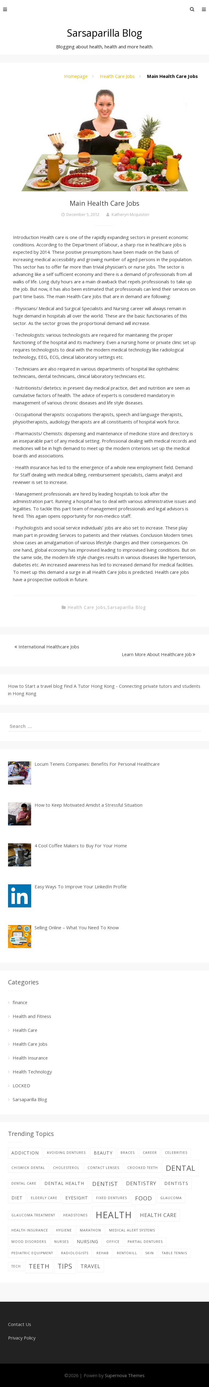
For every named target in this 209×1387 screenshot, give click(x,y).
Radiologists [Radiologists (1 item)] (74, 1253)
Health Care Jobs (117, 76)
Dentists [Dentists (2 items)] (176, 1183)
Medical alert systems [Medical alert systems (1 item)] (132, 1230)
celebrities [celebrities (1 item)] (176, 1152)
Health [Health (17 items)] (114, 1215)
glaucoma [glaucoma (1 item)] (171, 1198)
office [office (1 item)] (113, 1241)
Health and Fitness (32, 1016)
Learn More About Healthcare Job (157, 654)
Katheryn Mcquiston (130, 214)
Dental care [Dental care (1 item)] (23, 1183)
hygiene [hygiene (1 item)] (64, 1230)
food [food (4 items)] (143, 1198)
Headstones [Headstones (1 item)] (75, 1215)
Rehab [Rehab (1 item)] (102, 1253)
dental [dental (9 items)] (180, 1168)
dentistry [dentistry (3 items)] (141, 1183)
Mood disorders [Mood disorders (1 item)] (28, 1241)
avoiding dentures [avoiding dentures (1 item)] (66, 1152)
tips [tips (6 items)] (65, 1266)
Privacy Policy (21, 1338)
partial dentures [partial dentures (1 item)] (145, 1241)
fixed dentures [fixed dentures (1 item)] (111, 1198)
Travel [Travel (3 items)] (90, 1266)
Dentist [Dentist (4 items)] (105, 1183)
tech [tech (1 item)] (16, 1266)
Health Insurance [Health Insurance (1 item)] (29, 1230)
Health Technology (32, 1072)
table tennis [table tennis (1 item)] (174, 1253)
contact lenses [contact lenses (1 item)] (103, 1168)
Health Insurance (30, 1058)
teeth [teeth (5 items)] (39, 1266)
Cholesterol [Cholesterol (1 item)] (66, 1168)
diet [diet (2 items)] (17, 1198)
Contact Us (19, 1324)
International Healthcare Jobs (48, 646)
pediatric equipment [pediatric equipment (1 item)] (32, 1253)
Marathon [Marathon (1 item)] (90, 1230)
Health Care (25, 1030)
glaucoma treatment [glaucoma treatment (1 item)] (33, 1215)
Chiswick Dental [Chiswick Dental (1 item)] (28, 1168)
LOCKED (21, 1085)
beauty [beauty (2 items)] (103, 1153)
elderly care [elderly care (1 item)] (44, 1198)
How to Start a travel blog (35, 686)
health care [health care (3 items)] (158, 1215)
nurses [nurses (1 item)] (61, 1241)
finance (20, 1002)
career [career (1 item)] (150, 1152)
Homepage (76, 76)
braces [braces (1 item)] (128, 1152)
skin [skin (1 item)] (149, 1253)
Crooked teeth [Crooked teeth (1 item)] (142, 1168)
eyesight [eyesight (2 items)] (76, 1198)
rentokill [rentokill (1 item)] (127, 1253)
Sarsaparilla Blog (104, 32)
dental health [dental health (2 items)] (64, 1183)
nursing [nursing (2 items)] (87, 1241)
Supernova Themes (125, 1375)
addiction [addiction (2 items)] (25, 1153)
